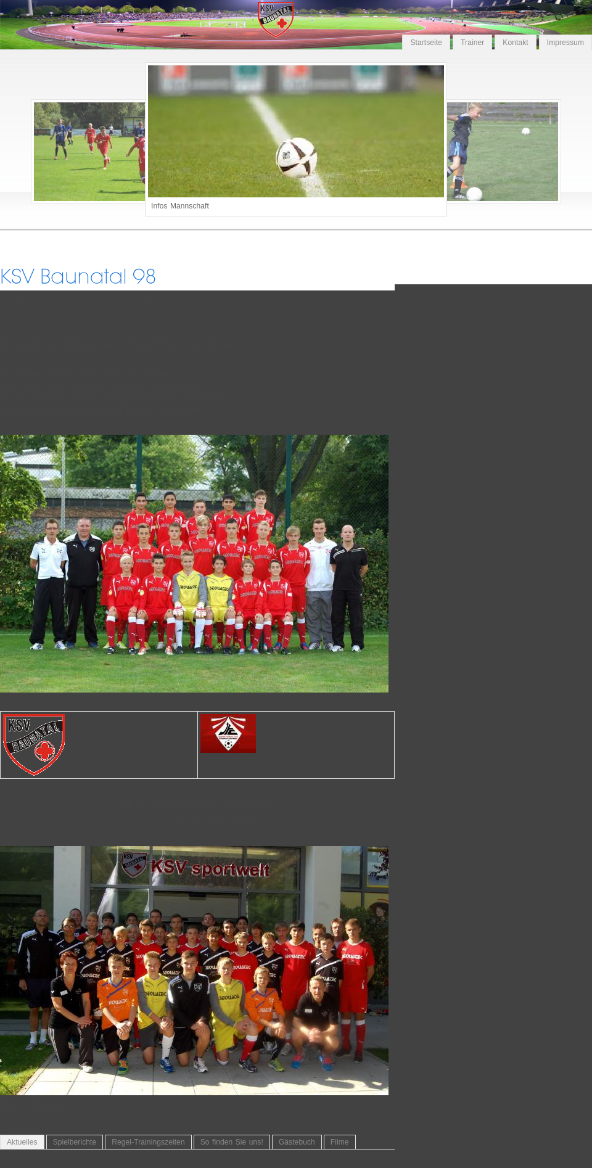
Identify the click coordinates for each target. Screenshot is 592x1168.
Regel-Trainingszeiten (148, 1142)
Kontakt (515, 42)
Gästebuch (297, 1142)
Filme (340, 1142)
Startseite (426, 42)
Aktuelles (22, 1142)
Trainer (472, 42)
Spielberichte (75, 1142)
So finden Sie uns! (231, 1142)
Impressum (565, 42)
